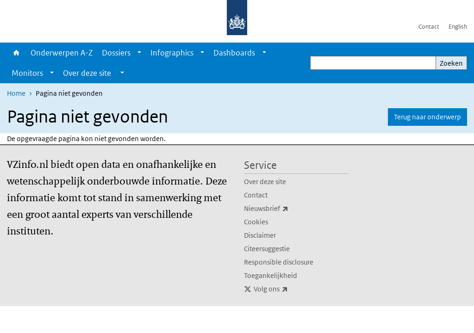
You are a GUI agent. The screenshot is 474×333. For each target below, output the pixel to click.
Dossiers (116, 53)
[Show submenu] (139, 53)
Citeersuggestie (267, 248)
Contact (428, 27)
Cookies (256, 221)
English (458, 27)
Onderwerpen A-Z (62, 53)
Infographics (171, 53)
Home (16, 53)
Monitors (27, 73)
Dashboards (234, 53)
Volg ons (291, 289)
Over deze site (265, 181)
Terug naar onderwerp (427, 116)
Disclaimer (260, 235)
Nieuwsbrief (286, 208)
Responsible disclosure (278, 262)
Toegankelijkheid (270, 275)
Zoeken (451, 63)
